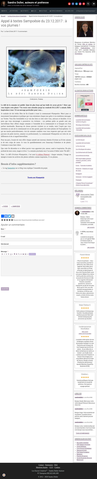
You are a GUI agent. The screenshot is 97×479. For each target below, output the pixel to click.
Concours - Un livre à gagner (84, 177)
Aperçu (32, 254)
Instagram (79, 174)
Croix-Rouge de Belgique (84, 448)
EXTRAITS (24, 11)
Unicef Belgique (81, 446)
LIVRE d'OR (69, 11)
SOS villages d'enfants (83, 444)
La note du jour (80, 140)
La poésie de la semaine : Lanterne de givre (83, 121)
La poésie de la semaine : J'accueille (83, 129)
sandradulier (86, 211)
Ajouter (5, 289)
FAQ (56, 465)
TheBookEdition (85, 48)
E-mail (3, 236)
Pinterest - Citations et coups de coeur (84, 169)
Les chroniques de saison (83, 149)
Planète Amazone (82, 456)
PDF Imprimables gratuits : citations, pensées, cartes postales (83, 160)
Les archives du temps (82, 155)
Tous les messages (82, 433)
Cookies (57, 467)
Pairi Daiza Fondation (83, 452)
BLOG (33, 11)
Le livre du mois (80, 146)
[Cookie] (3, 475)
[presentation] (15, 281)
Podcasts (78, 180)
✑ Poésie (5, 206)
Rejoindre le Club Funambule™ (86, 11)
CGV (51, 467)
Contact (41, 465)
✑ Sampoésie (15, 206)
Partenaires (49, 465)
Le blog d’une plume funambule (17, 16)
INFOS (4, 11)
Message (4, 251)
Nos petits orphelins (82, 442)
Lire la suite (90, 227)
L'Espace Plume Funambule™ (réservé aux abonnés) (84, 184)
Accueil (3, 16)
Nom (2, 229)
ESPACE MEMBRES (56, 11)
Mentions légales (42, 467)
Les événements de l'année (84, 152)
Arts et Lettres (88, 44)
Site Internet (5, 244)
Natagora (79, 454)
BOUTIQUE (43, 11)
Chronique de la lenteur (83, 125)
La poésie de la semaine (83, 143)
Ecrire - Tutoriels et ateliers (84, 165)
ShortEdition (78, 54)
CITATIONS (14, 11)
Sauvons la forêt (82, 450)
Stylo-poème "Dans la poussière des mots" (87, 197)
